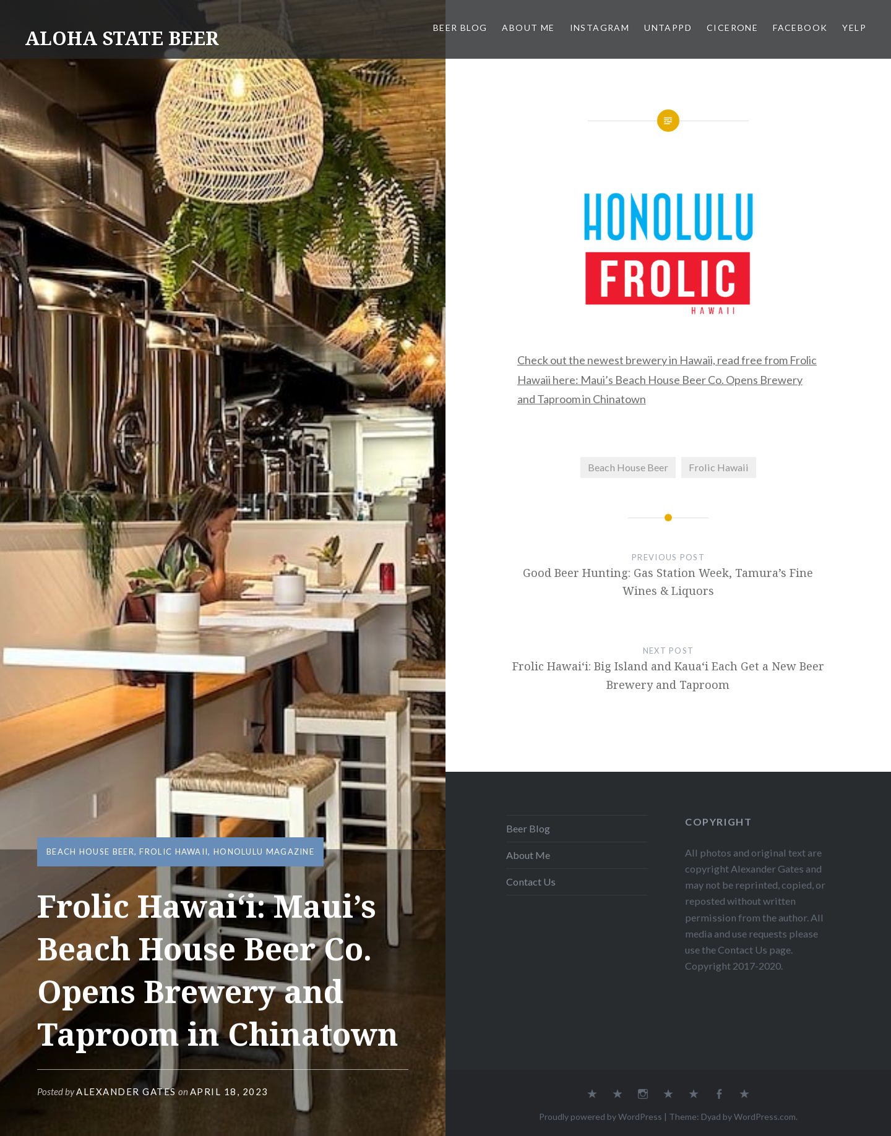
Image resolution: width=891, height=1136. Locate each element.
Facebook (800, 27)
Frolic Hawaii (173, 851)
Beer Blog (460, 27)
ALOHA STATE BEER (121, 38)
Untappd (668, 27)
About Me (528, 27)
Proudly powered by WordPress (600, 1116)
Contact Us (531, 881)
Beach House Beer (90, 851)
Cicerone (732, 27)
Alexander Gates (126, 1091)
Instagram (600, 27)
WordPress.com (765, 1116)
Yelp (854, 27)
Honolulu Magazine (263, 851)
